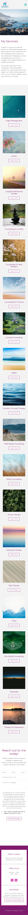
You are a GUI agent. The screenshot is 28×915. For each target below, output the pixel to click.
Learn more (14, 125)
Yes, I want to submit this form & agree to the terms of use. (14, 812)
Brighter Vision (18, 910)
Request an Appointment (14, 900)
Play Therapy (14, 590)
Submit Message (14, 818)
